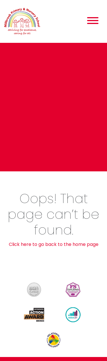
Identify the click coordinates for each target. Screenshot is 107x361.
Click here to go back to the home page (53, 244)
